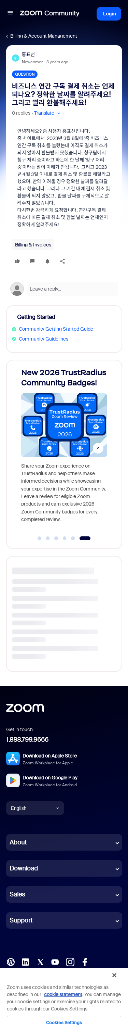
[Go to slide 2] (48, 538)
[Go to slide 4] (64, 538)
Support (21, 920)
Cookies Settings (64, 1023)
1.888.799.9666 (27, 740)
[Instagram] (70, 961)
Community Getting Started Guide (56, 329)
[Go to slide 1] (40, 538)
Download (24, 868)
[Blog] (10, 961)
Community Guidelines (43, 339)
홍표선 (28, 54)
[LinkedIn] (25, 961)
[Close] (114, 975)
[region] (64, 999)
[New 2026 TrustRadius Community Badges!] (64, 448)
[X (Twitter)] (40, 961)
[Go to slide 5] (73, 538)
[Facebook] (84, 961)
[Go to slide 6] (84, 538)
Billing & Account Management (43, 36)
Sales (17, 894)
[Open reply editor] (64, 289)
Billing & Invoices (33, 245)
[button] (10, 14)
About (18, 842)
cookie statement (63, 994)
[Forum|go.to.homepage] (50, 14)
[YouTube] (55, 961)
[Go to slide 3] (56, 538)
